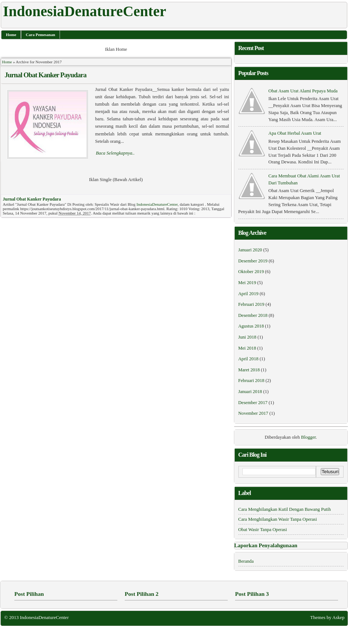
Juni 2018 (247, 337)
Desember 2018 (253, 315)
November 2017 (253, 413)
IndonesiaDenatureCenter (157, 204)
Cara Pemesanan (40, 34)
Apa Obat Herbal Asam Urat (295, 133)
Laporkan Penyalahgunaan (266, 545)
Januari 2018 (250, 391)
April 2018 (248, 358)
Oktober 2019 (251, 271)
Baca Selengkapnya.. (115, 153)
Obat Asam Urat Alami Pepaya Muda (303, 90)
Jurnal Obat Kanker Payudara (45, 75)
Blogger (308, 437)
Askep (338, 617)
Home (11, 34)
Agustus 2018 (251, 326)
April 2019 (248, 293)
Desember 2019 (253, 261)
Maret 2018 (249, 369)
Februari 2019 (251, 304)
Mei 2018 (247, 348)
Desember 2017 (253, 402)
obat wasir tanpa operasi (262, 529)
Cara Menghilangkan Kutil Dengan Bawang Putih (284, 509)
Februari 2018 (251, 380)
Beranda (246, 561)
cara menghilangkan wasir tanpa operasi (277, 519)
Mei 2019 (247, 282)
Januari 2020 (250, 249)
